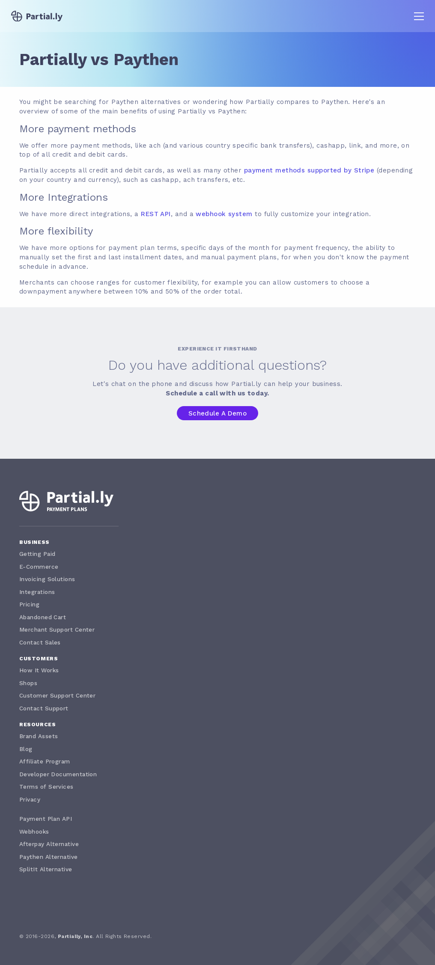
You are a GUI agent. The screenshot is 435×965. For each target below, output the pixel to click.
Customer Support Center (57, 695)
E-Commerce (39, 566)
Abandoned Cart (42, 617)
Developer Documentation (58, 774)
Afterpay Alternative (49, 843)
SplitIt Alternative (45, 869)
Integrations (37, 591)
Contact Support (44, 708)
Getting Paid (37, 553)
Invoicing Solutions (47, 579)
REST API (156, 214)
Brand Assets (38, 736)
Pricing (29, 604)
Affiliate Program (44, 761)
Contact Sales (40, 642)
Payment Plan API (45, 818)
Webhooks (34, 831)
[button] (419, 16)
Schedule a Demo (217, 413)
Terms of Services (46, 786)
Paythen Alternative (48, 856)
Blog (26, 748)
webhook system (224, 214)
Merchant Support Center (57, 629)
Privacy (29, 799)
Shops (28, 683)
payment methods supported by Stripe (309, 170)
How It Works (39, 670)
